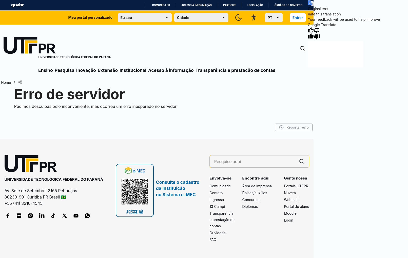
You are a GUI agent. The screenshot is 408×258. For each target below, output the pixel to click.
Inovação (86, 70)
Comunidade (220, 186)
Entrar (298, 17)
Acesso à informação (196, 5)
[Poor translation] (317, 33)
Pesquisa (64, 70)
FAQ (212, 239)
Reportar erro (294, 127)
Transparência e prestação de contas (236, 70)
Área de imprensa (257, 186)
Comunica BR (161, 5)
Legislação (255, 5)
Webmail (291, 199)
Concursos (251, 199)
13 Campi (217, 206)
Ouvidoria (217, 233)
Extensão (108, 70)
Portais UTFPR (296, 186)
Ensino (45, 70)
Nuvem (290, 193)
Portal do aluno (296, 206)
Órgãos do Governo (288, 5)
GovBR (17, 5)
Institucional (133, 70)
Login (288, 220)
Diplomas (250, 206)
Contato (216, 193)
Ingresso (216, 199)
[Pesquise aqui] (254, 161)
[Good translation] (311, 33)
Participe (229, 5)
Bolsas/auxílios (254, 193)
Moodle (290, 213)
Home (6, 82)
